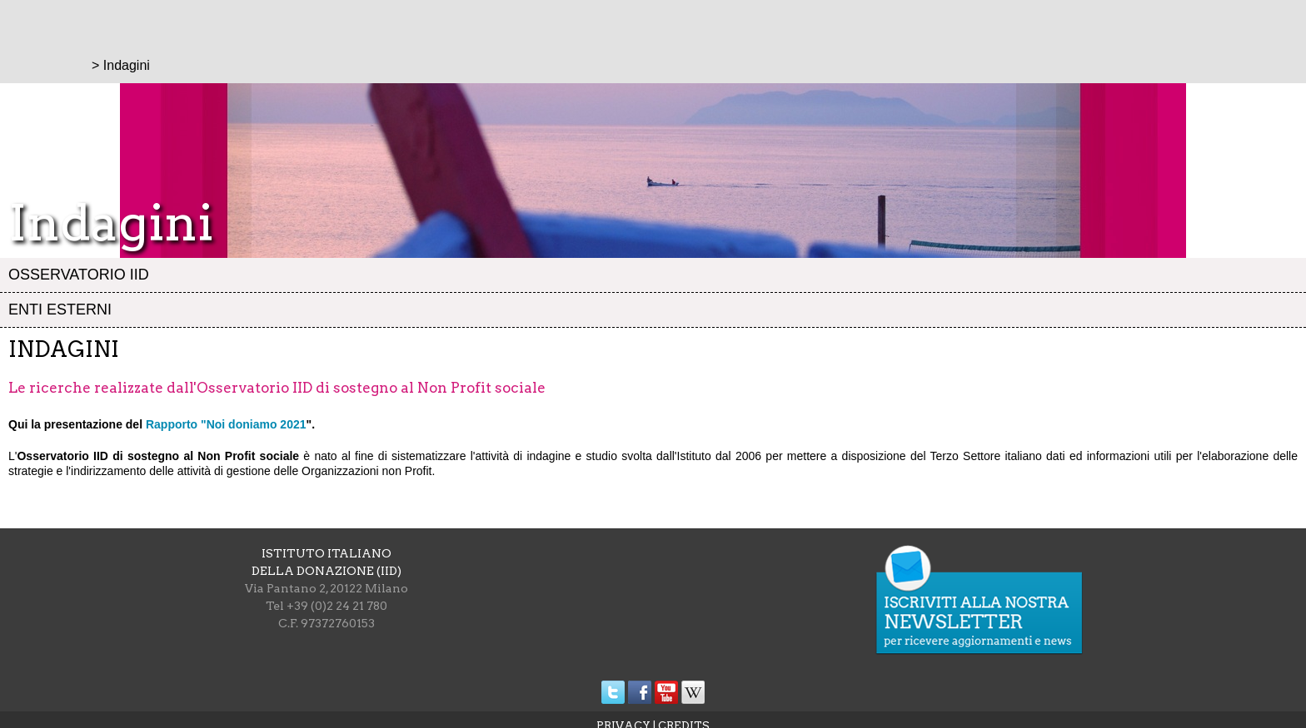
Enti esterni (60, 309)
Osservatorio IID (78, 274)
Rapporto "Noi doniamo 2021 (226, 424)
